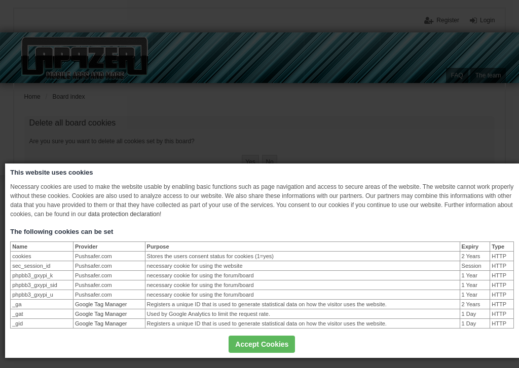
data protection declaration (124, 214)
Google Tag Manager (101, 304)
